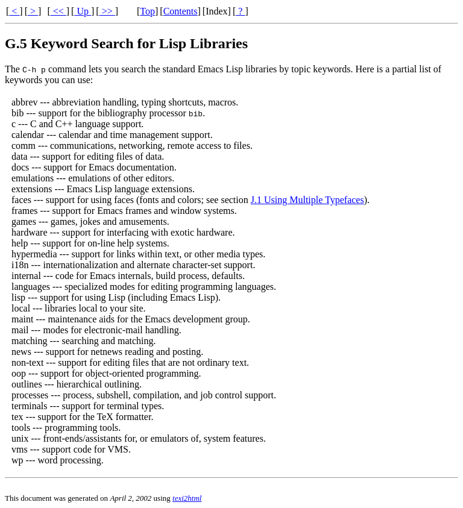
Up (82, 11)
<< (58, 11)
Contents (180, 11)
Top (147, 11)
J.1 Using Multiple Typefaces (307, 200)
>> (107, 11)
